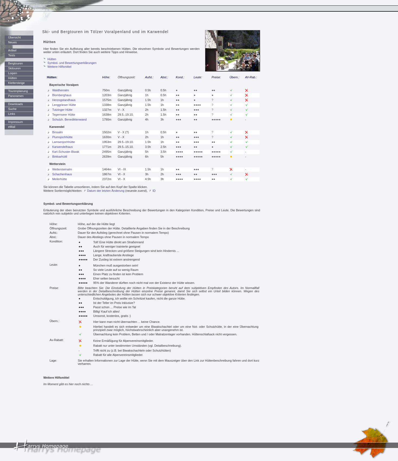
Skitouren (14, 68)
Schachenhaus (62, 174)
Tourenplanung (18, 91)
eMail (11, 126)
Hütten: (52, 77)
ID (154, 190)
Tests (11, 55)
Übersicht (14, 37)
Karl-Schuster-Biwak (65, 151)
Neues (12, 42)
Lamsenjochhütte (63, 142)
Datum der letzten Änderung (106, 190)
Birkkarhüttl (59, 156)
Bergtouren (15, 63)
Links (11, 113)
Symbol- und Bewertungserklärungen (71, 62)
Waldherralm (60, 90)
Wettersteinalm (62, 169)
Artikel (12, 50)
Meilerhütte (59, 179)
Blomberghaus (62, 95)
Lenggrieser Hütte (64, 104)
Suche (12, 109)
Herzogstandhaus (64, 100)
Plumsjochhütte (62, 137)
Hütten (12, 78)
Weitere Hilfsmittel (59, 66)
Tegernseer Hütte (63, 114)
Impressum (15, 122)
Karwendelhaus (62, 146)
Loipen (12, 73)
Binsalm (57, 132)
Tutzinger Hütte (62, 109)
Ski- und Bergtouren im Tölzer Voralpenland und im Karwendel (105, 32)
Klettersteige (16, 83)
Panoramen (16, 96)
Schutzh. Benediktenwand (69, 119)
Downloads (15, 104)
